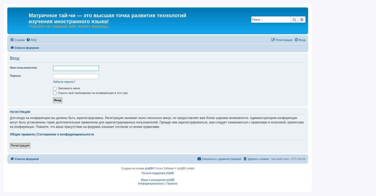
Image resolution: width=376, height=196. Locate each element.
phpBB (149, 168)
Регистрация (20, 145)
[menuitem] (31, 40)
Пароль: (16, 75)
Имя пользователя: (24, 67)
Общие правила (22, 134)
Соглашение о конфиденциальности (65, 134)
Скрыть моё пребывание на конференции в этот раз (90, 92)
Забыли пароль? (64, 81)
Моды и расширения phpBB (157, 180)
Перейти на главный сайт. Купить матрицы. (69, 26)
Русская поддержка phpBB (158, 173)
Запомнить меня (66, 88)
